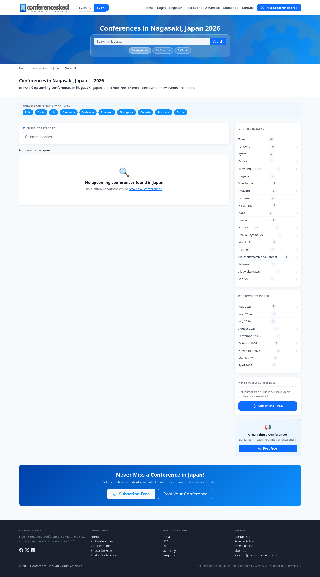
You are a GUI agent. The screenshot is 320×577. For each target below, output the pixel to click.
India (41, 112)
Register (175, 7)
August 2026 (258, 329)
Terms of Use (244, 546)
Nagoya (256, 176)
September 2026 (259, 336)
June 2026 (257, 314)
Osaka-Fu (257, 220)
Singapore (127, 112)
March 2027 (258, 358)
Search (102, 7)
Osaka (256, 161)
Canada (145, 112)
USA (28, 112)
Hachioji (256, 249)
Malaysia (88, 112)
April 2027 (257, 365)
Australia (163, 112)
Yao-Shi (256, 279)
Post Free (267, 448)
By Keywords (140, 50)
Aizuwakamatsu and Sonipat (263, 257)
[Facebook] (21, 550)
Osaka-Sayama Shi (260, 235)
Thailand (107, 112)
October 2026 (258, 343)
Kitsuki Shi (257, 242)
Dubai (181, 112)
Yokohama (257, 183)
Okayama (257, 190)
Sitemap (240, 551)
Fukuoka (256, 147)
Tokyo (256, 139)
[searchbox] (125, 136)
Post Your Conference (185, 494)
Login (161, 7)
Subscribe (230, 7)
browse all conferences (145, 189)
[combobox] (124, 136)
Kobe (255, 213)
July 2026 (257, 321)
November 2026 (259, 351)
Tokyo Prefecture (259, 169)
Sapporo (256, 198)
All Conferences (102, 541)
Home (149, 7)
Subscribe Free (268, 406)
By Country (163, 50)
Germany (68, 112)
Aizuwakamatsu (259, 271)
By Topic (183, 50)
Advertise (212, 7)
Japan (56, 68)
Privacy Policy (244, 541)
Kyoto (255, 154)
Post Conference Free (279, 8)
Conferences (39, 68)
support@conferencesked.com (256, 555)
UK (53, 112)
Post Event (194, 7)
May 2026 (257, 306)
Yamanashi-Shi (259, 227)
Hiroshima (257, 205)
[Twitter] (27, 550)
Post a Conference (104, 555)
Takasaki (256, 264)
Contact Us (242, 537)
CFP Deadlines (101, 546)
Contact (248, 7)
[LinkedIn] (33, 550)
